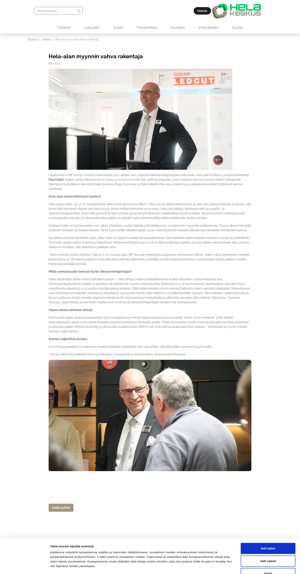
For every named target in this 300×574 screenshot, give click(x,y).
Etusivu (32, 39)
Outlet (118, 27)
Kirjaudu (263, 10)
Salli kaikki (268, 536)
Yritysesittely (146, 27)
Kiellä (268, 561)
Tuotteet (64, 27)
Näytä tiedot (204, 566)
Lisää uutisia (61, 507)
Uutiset (45, 39)
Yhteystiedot (208, 27)
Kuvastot (177, 27)
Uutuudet (91, 27)
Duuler (237, 27)
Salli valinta (268, 549)
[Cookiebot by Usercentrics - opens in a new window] (25, 566)
